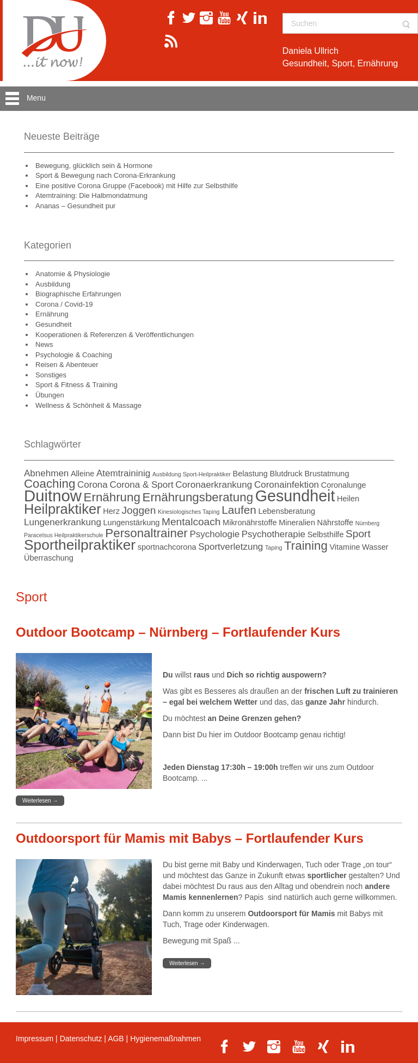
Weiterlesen (40, 801)
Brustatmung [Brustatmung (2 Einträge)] (326, 473)
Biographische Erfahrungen (78, 294)
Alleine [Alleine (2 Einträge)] (82, 473)
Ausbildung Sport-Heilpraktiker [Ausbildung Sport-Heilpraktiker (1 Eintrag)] (191, 474)
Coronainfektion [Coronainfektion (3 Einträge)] (286, 485)
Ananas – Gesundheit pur (75, 206)
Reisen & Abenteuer (67, 364)
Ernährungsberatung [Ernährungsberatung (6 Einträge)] (198, 497)
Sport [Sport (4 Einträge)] (358, 533)
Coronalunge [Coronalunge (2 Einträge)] (343, 485)
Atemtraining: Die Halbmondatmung (91, 195)
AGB (116, 1038)
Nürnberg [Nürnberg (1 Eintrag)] (367, 523)
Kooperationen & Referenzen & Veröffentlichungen (114, 335)
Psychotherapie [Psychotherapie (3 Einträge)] (273, 534)
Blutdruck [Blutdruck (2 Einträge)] (285, 473)
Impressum (34, 1038)
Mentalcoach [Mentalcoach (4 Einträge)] (191, 521)
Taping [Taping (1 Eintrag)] (273, 547)
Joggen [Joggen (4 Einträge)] (139, 510)
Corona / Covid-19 (64, 304)
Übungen (49, 395)
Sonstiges (50, 375)
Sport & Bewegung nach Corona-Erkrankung (105, 175)
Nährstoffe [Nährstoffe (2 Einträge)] (335, 522)
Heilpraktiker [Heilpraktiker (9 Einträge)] (62, 509)
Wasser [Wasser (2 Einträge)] (375, 547)
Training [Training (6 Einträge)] (306, 545)
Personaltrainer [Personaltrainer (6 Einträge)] (146, 533)
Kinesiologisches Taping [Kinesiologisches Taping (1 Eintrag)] (189, 511)
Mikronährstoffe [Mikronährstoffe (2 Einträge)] (249, 522)
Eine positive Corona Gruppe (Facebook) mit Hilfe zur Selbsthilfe (136, 186)
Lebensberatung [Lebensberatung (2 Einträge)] (286, 511)
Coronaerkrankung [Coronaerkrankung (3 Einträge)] (213, 485)
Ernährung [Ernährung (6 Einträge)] (112, 497)
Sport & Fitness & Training (76, 385)
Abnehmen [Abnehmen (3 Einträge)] (46, 473)
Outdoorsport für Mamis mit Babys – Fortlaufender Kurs (190, 838)
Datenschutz (81, 1038)
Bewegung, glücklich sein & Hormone (93, 165)
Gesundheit (53, 324)
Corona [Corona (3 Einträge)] (92, 485)
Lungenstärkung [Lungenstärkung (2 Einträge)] (131, 522)
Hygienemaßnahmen (165, 1038)
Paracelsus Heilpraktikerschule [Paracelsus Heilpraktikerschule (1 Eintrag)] (63, 535)
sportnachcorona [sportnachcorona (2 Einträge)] (167, 547)
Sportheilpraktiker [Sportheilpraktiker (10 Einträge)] (80, 545)
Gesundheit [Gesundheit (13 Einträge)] (295, 496)
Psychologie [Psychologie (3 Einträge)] (214, 534)
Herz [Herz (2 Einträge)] (111, 511)
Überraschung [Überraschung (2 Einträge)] (48, 558)
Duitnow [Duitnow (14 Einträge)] (53, 496)
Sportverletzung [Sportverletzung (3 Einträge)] (230, 547)
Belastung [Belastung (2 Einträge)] (250, 473)
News (44, 344)
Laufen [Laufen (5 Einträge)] (239, 509)
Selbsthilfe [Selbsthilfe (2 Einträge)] (326, 534)
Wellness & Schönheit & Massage (88, 405)
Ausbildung (52, 284)
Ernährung (52, 314)
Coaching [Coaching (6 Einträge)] (49, 483)
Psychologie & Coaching (73, 355)
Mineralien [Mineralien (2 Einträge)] (297, 522)
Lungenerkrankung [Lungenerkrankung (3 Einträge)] (62, 522)
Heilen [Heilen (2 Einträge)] (348, 498)
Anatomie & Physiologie (72, 274)
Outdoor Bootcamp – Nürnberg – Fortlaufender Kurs (178, 632)
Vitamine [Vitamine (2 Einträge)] (344, 547)
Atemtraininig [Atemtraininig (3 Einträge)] (123, 473)
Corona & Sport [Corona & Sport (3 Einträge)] (141, 485)
